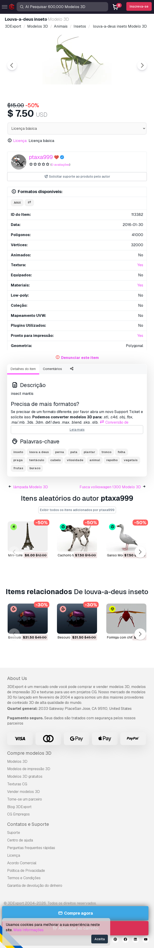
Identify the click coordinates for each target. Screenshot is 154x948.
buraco (35, 468)
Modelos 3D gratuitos (24, 776)
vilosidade (75, 460)
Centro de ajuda (20, 840)
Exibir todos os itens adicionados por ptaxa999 (77, 510)
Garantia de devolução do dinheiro (34, 885)
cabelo (55, 460)
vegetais (131, 460)
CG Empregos (18, 814)
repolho (112, 460)
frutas (18, 468)
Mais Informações (28, 930)
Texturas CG (17, 784)
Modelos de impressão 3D (28, 768)
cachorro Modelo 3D (73, 555)
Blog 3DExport (19, 806)
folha (121, 452)
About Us (17, 678)
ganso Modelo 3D (120, 555)
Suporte (13, 832)
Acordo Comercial (21, 863)
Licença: (20, 140)
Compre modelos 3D (29, 753)
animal (94, 460)
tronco (106, 452)
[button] (140, 552)
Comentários (52, 369)
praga (18, 460)
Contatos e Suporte (28, 824)
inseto (18, 452)
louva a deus (39, 452)
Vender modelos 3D (23, 791)
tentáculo (36, 460)
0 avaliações (60, 165)
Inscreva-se (139, 6)
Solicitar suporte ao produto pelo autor (77, 176)
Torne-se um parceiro (24, 799)
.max (17, 203)
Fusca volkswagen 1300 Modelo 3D (110, 487)
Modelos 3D (17, 761)
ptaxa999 (41, 157)
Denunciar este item (80, 357)
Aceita (100, 939)
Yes (140, 265)
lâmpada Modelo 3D (30, 487)
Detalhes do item (23, 369)
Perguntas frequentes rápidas (31, 847)
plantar (89, 452)
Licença (13, 855)
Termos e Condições (24, 878)
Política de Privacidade (26, 870)
